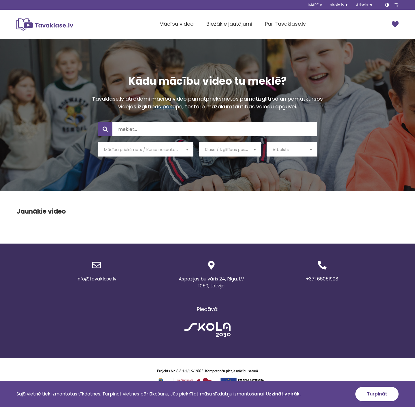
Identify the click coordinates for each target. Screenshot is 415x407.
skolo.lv (337, 5)
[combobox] (145, 149)
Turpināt (377, 394)
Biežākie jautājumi (229, 23)
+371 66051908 (322, 279)
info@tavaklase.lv (96, 279)
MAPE (313, 5)
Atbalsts (364, 5)
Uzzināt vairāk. (283, 394)
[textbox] (145, 149)
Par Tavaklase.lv (285, 23)
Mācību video (176, 23)
